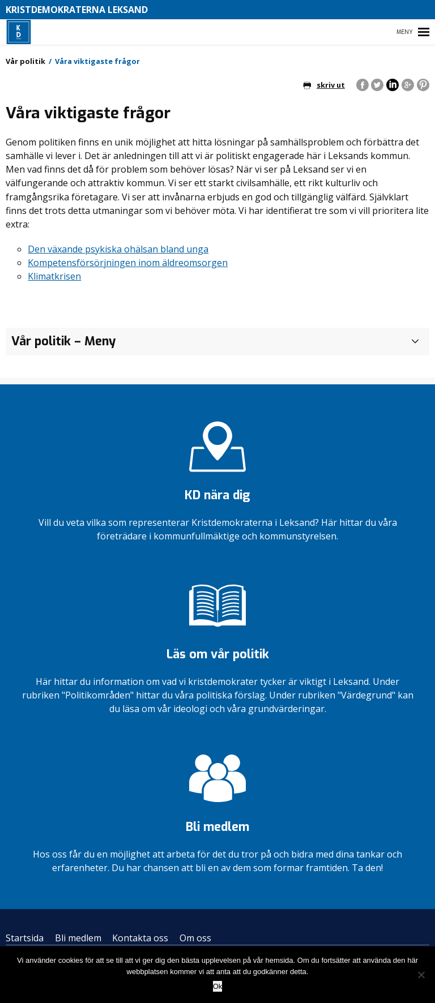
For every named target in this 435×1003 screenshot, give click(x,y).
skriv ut (324, 85)
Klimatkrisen (54, 276)
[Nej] (421, 974)
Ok (218, 986)
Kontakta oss (140, 938)
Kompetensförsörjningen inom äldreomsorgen (128, 262)
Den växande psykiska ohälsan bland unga (118, 249)
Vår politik (25, 61)
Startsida (25, 938)
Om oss (195, 938)
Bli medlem (78, 938)
